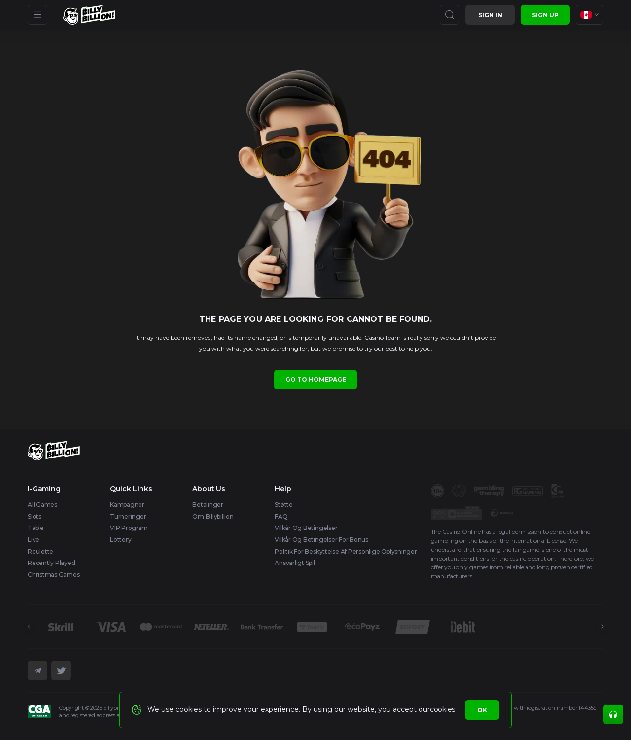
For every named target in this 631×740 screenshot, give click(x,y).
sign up (545, 15)
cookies (442, 709)
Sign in (490, 15)
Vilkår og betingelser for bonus (321, 539)
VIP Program (128, 527)
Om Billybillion (212, 516)
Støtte (284, 504)
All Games (42, 504)
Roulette (40, 551)
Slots (34, 516)
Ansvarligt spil (295, 562)
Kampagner (127, 504)
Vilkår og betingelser (306, 527)
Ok (482, 710)
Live (33, 539)
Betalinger (207, 504)
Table (36, 527)
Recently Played (51, 562)
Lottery (120, 539)
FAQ (281, 516)
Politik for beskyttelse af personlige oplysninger (346, 551)
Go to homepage (315, 379)
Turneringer (128, 516)
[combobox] (589, 15)
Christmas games (53, 574)
